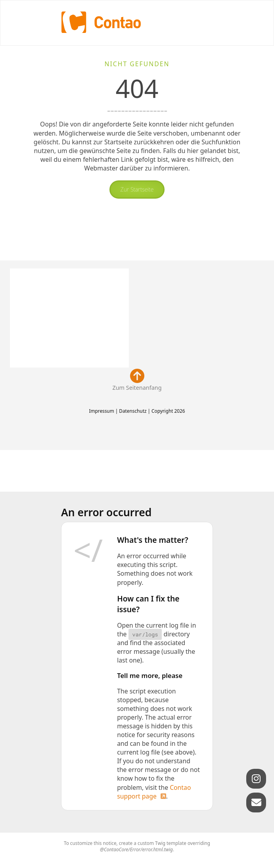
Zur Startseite (137, 189)
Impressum (101, 411)
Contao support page (154, 792)
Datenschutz (132, 411)
